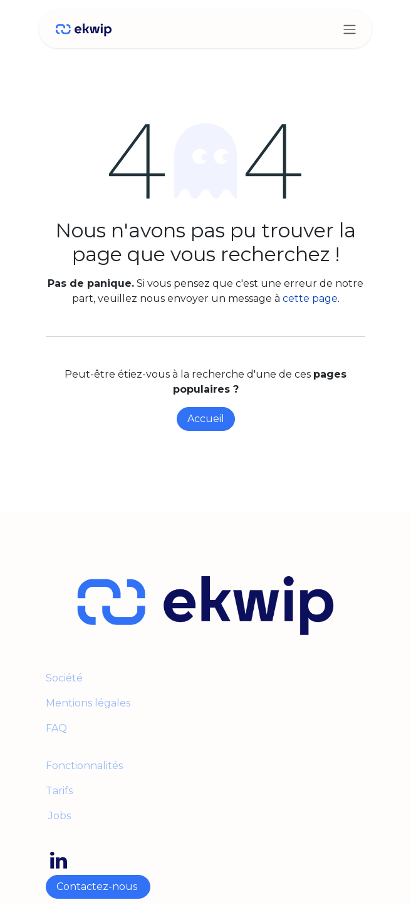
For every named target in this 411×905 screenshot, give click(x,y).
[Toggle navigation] (349, 29)
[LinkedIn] (59, 860)
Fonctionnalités (84, 766)
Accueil (205, 419)
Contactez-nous (98, 886)
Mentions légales (89, 703)
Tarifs (59, 791)
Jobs (58, 816)
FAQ (56, 728)
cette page (310, 298)
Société (64, 678)
